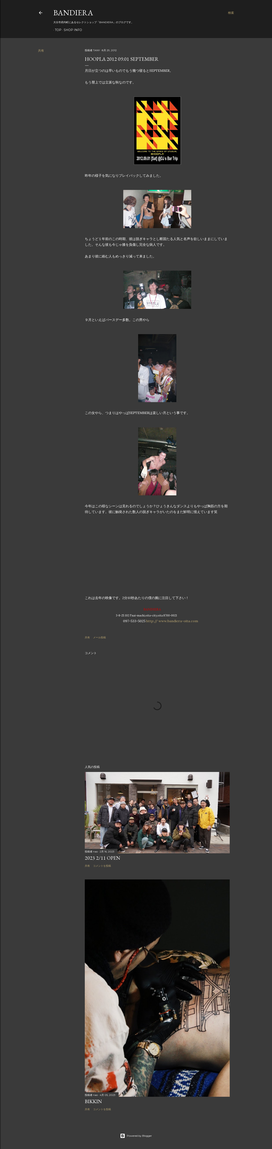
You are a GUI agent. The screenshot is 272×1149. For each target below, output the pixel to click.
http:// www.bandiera (164, 621)
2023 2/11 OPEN (102, 858)
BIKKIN (93, 1101)
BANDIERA (73, 13)
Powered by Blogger (136, 1135)
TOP (56, 30)
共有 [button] (41, 50)
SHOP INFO (71, 30)
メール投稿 (99, 637)
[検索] (231, 13)
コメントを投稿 (102, 865)
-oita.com (190, 621)
